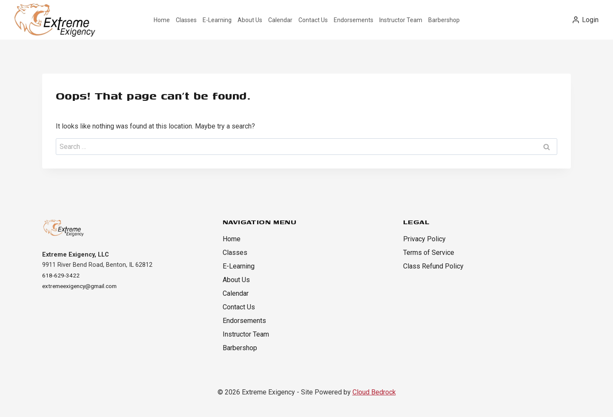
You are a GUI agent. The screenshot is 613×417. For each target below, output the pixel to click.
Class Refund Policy (433, 266)
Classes (186, 20)
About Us (250, 20)
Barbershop (444, 20)
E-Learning (217, 20)
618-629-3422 (61, 275)
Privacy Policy (424, 239)
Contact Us (313, 20)
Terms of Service (428, 252)
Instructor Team (400, 20)
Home (162, 20)
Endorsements (353, 20)
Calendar (280, 20)
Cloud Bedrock (374, 392)
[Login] (585, 20)
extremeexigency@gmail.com (83, 285)
